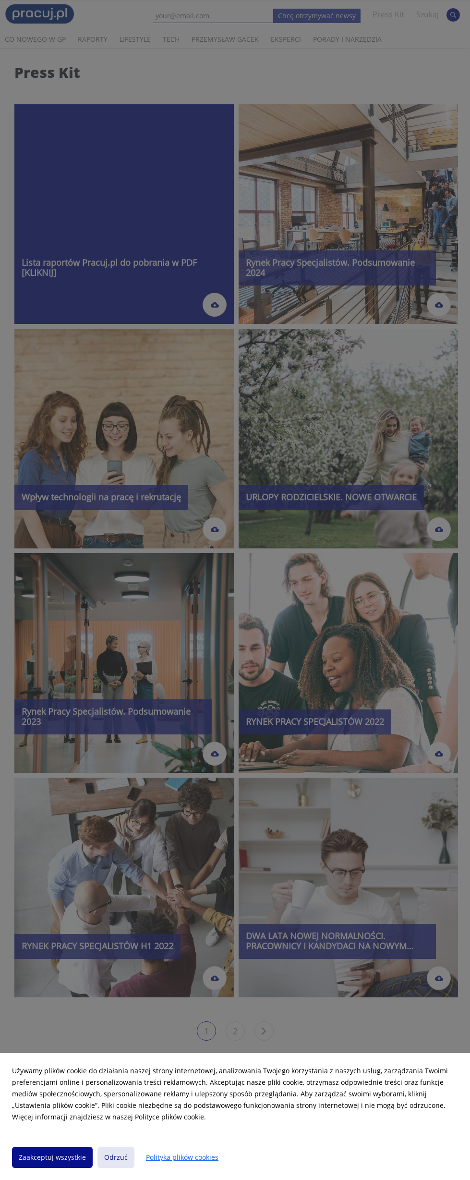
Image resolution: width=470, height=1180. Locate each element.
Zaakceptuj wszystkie (52, 1157)
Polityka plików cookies (182, 1157)
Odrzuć (116, 1157)
